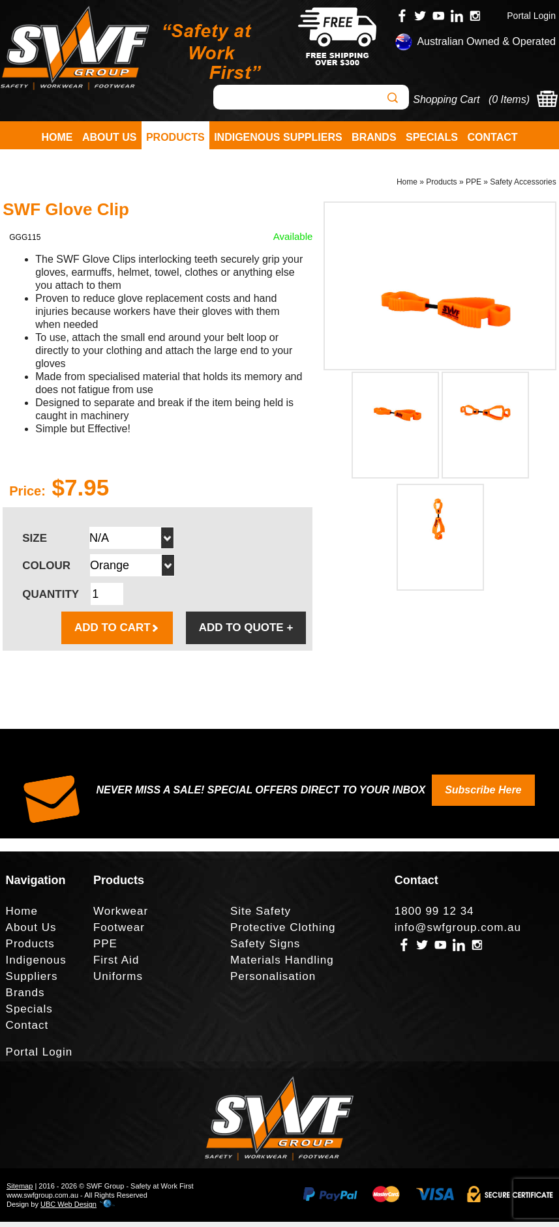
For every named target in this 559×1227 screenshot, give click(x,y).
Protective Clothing (283, 932)
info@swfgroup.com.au (458, 932)
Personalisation (273, 981)
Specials (432, 137)
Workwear (120, 916)
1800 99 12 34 (434, 916)
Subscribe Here (483, 795)
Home (56, 137)
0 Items (509, 99)
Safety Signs (265, 949)
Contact (492, 137)
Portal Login (531, 15)
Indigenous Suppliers (278, 137)
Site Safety (260, 916)
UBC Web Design (68, 1209)
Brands (374, 137)
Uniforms (118, 981)
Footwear (119, 932)
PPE (473, 186)
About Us (109, 137)
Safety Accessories (523, 186)
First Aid (116, 965)
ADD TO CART (117, 633)
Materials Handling (282, 965)
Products (175, 137)
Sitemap (20, 1191)
